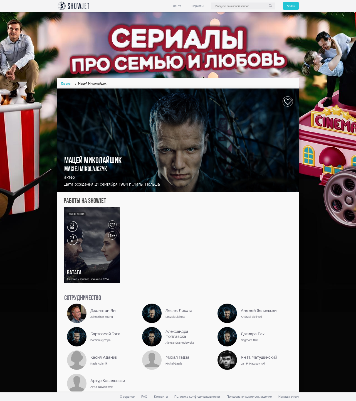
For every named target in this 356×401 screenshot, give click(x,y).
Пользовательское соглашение (249, 396)
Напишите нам (288, 396)
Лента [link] (177, 6)
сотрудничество (82, 298)
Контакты (161, 396)
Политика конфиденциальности (197, 396)
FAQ (144, 396)
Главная (66, 83)
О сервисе (127, 396)
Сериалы (198, 6)
